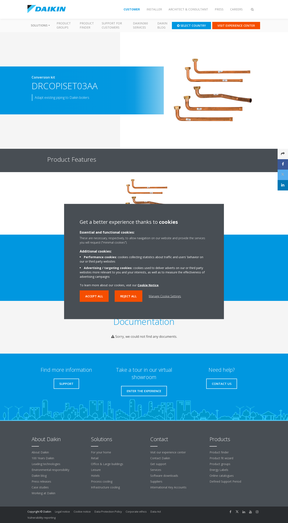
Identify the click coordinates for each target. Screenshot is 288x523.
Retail (94, 458)
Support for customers (112, 25)
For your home (101, 452)
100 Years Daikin (43, 458)
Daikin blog (162, 25)
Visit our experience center (168, 452)
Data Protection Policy (108, 511)
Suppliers (156, 481)
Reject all (128, 296)
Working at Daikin (43, 493)
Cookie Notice (148, 285)
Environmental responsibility (50, 470)
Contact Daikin (160, 458)
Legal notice (62, 511)
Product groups (64, 25)
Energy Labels (219, 470)
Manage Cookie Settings (165, 296)
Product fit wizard (221, 458)
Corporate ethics (136, 511)
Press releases (41, 481)
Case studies (40, 487)
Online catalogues (222, 476)
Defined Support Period (226, 481)
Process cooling (101, 481)
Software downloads (164, 476)
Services (155, 470)
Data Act (155, 511)
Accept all (94, 296)
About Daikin (40, 452)
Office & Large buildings (107, 464)
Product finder (87, 25)
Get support (158, 464)
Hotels (95, 476)
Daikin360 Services (140, 25)
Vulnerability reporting (41, 517)
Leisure (96, 470)
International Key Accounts (168, 487)
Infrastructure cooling (105, 487)
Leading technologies (46, 464)
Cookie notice (82, 511)
